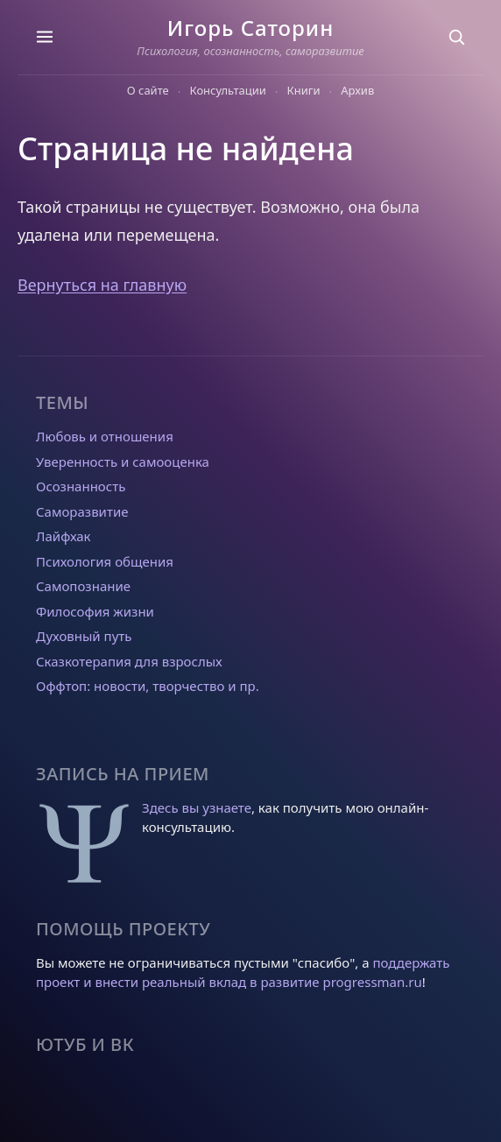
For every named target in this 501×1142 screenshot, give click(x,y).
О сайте (148, 90)
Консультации (228, 90)
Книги (304, 90)
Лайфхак (63, 536)
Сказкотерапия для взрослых (129, 661)
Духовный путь (83, 636)
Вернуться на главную (102, 284)
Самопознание (83, 586)
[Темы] (44, 36)
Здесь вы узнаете (196, 807)
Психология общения (104, 561)
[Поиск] (456, 36)
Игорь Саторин (250, 27)
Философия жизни (95, 611)
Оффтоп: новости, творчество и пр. (147, 685)
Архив (357, 90)
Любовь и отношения (104, 436)
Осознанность (80, 486)
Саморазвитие (82, 511)
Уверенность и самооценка (122, 461)
